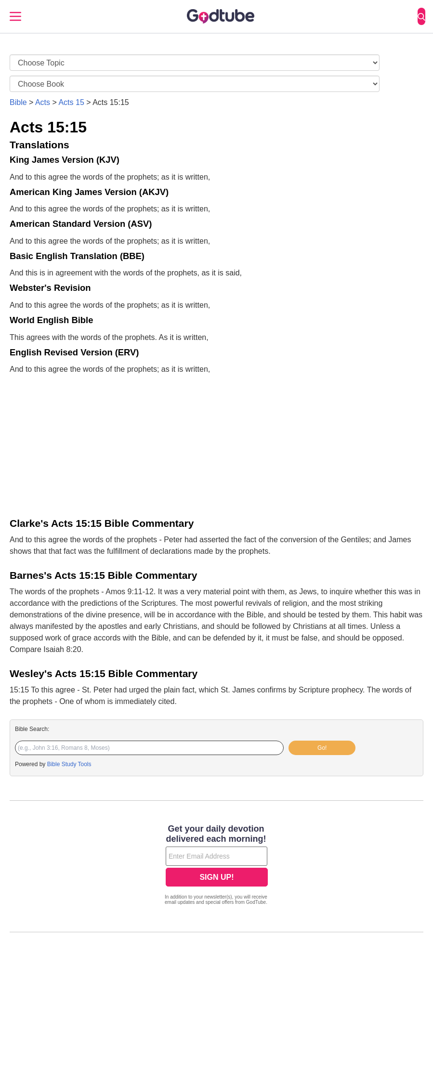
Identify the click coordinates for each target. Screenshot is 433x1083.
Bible (18, 102)
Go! (322, 747)
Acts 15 (71, 102)
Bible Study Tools (69, 764)
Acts (42, 102)
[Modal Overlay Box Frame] (216, 866)
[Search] (421, 16)
